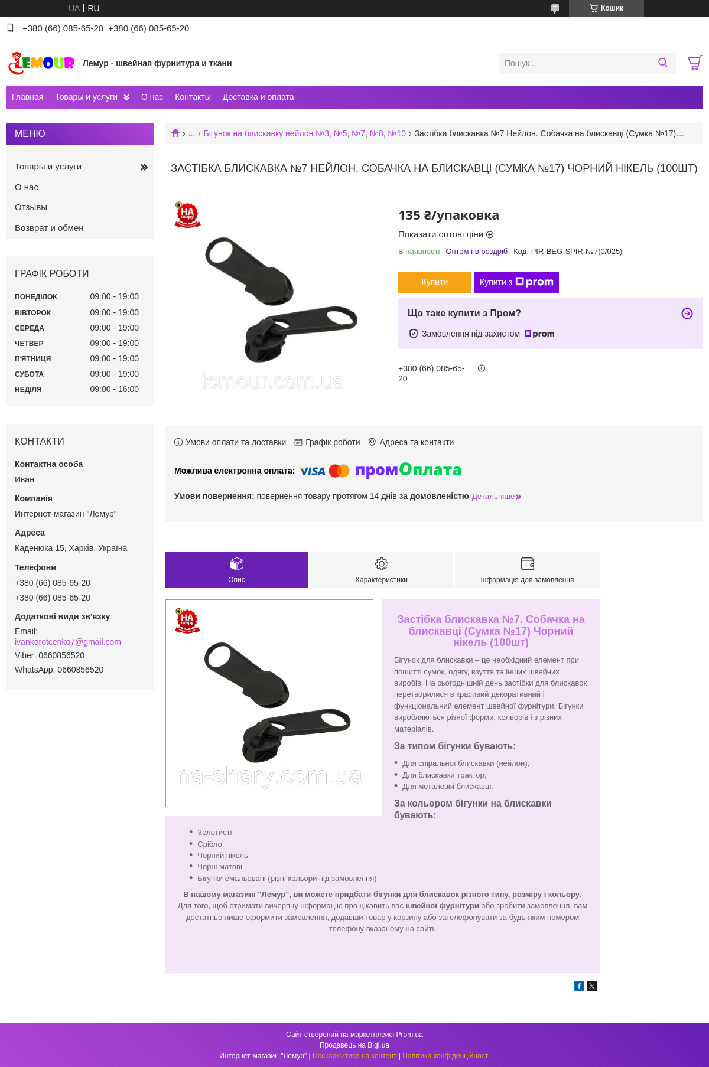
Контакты (192, 97)
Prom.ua (409, 1034)
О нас (152, 97)
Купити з (517, 282)
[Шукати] (662, 63)
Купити (435, 282)
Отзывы (31, 207)
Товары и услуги (86, 97)
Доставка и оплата (258, 97)
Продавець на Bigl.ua (354, 1045)
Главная (27, 97)
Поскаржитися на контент (354, 1056)
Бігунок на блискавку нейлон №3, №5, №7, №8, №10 (305, 133)
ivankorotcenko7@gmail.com (68, 642)
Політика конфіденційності (446, 1056)
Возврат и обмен (49, 228)
